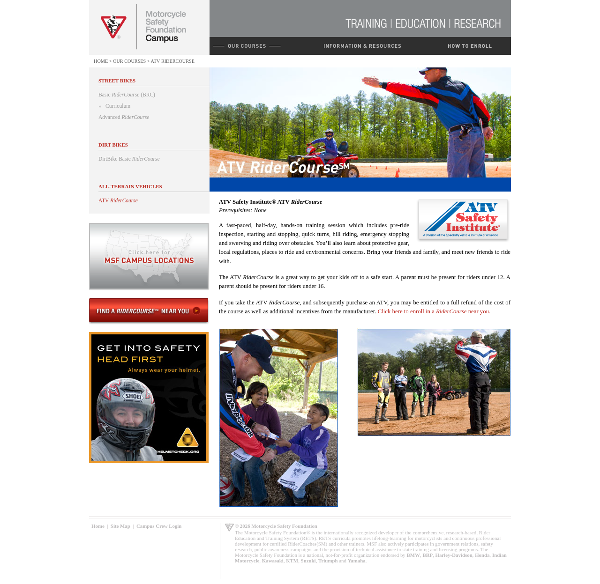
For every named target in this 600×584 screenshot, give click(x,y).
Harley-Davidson (453, 555)
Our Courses (129, 61)
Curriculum (117, 106)
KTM (292, 560)
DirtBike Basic (129, 159)
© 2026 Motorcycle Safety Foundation (276, 526)
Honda (482, 555)
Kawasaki (273, 560)
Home (101, 61)
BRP (427, 555)
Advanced (123, 117)
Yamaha (357, 560)
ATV (118, 200)
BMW (413, 555)
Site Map (120, 526)
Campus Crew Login (158, 526)
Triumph (328, 560)
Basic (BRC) (126, 94)
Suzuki (308, 560)
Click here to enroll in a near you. (434, 311)
